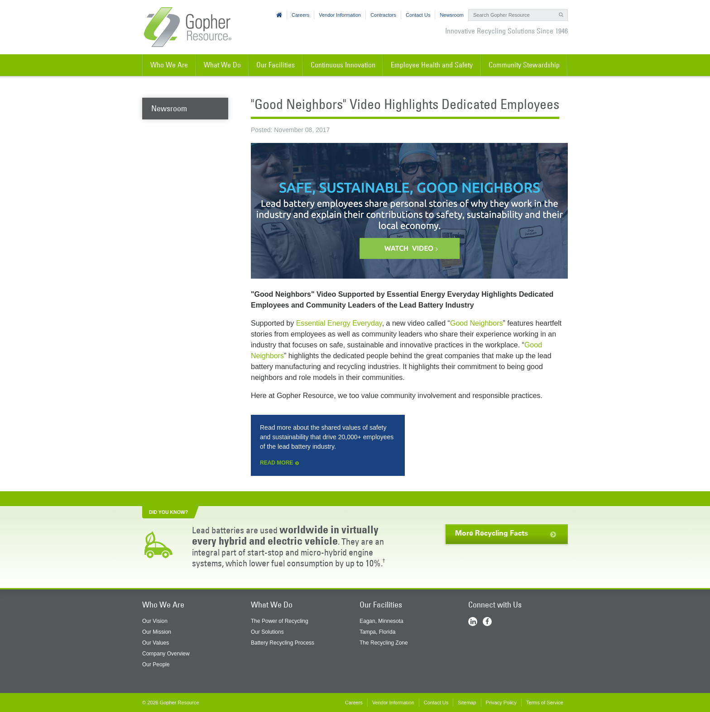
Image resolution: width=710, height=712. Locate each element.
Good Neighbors (476, 323)
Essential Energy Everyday (339, 323)
